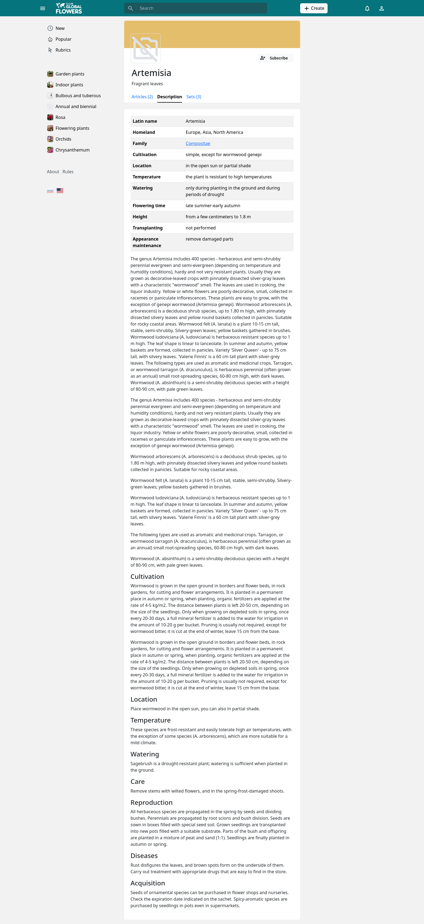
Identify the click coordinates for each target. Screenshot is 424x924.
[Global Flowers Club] (71, 8)
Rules (68, 172)
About (53, 172)
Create (313, 8)
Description (169, 97)
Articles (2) (142, 97)
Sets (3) (193, 97)
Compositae (198, 143)
